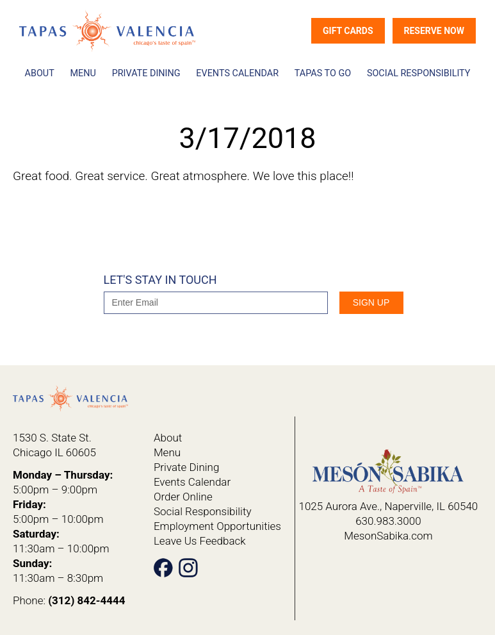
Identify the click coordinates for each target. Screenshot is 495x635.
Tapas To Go (323, 73)
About (39, 73)
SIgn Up (371, 302)
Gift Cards (348, 31)
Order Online (183, 496)
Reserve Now (434, 31)
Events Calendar (237, 73)
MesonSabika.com (388, 535)
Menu (83, 73)
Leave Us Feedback (200, 540)
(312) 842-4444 (86, 600)
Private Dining (146, 73)
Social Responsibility (419, 73)
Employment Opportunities (217, 526)
